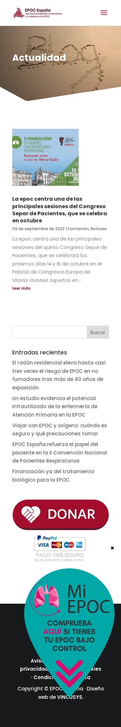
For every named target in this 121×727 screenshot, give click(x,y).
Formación (78, 228)
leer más (21, 288)
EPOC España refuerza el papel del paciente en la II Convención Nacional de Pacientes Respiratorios (59, 452)
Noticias (99, 228)
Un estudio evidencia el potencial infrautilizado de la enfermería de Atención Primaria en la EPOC (54, 406)
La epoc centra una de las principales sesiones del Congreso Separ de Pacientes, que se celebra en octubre (59, 209)
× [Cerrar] (112, 548)
